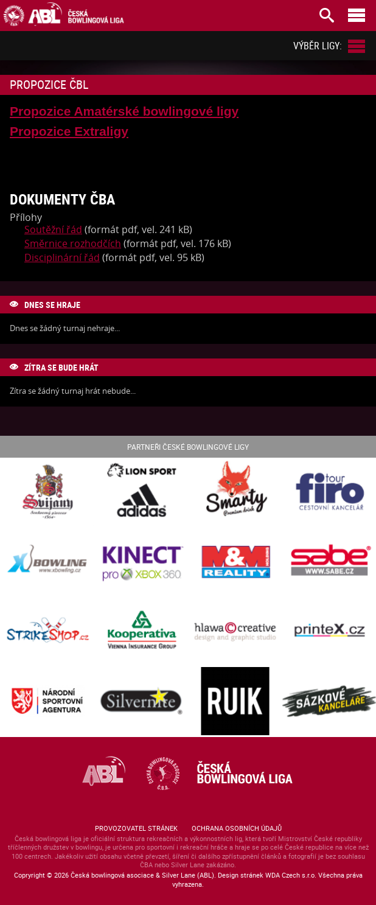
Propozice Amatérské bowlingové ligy (124, 111)
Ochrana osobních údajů (237, 828)
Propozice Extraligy (69, 131)
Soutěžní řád (53, 229)
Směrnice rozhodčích (72, 243)
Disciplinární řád (62, 257)
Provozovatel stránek (136, 828)
